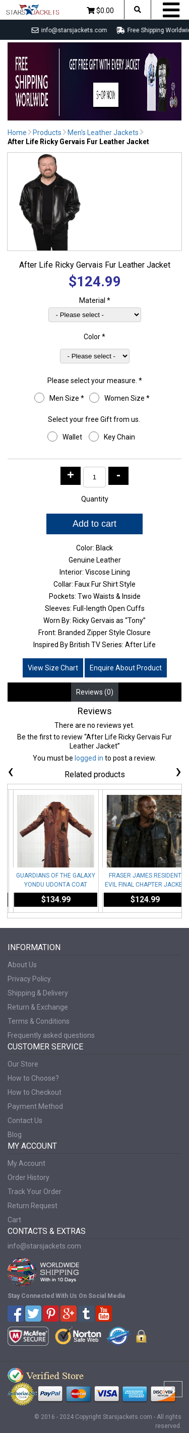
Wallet (73, 437)
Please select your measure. (94, 381)
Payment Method (35, 1106)
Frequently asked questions (51, 1035)
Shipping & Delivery (38, 993)
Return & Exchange (38, 1007)
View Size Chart (53, 668)
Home (17, 133)
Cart (14, 1220)
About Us (22, 965)
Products (47, 133)
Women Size (127, 398)
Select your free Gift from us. (95, 419)
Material (94, 300)
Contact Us (25, 1120)
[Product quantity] (94, 477)
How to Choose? (33, 1078)
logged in (89, 758)
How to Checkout (34, 1092)
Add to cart (94, 524)
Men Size (66, 398)
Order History (28, 1177)
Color (94, 337)
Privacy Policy (29, 979)
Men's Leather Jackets (103, 133)
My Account (26, 1163)
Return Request (32, 1206)
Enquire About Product (126, 668)
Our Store (23, 1064)
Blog (15, 1135)
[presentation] (11, 773)
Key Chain (120, 437)
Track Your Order (34, 1192)
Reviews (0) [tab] (94, 692)
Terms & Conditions (39, 1021)
